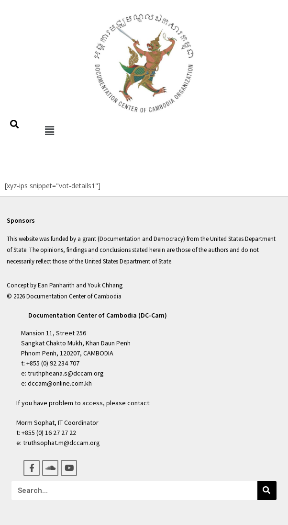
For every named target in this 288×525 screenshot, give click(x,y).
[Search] (267, 490)
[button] (49, 130)
